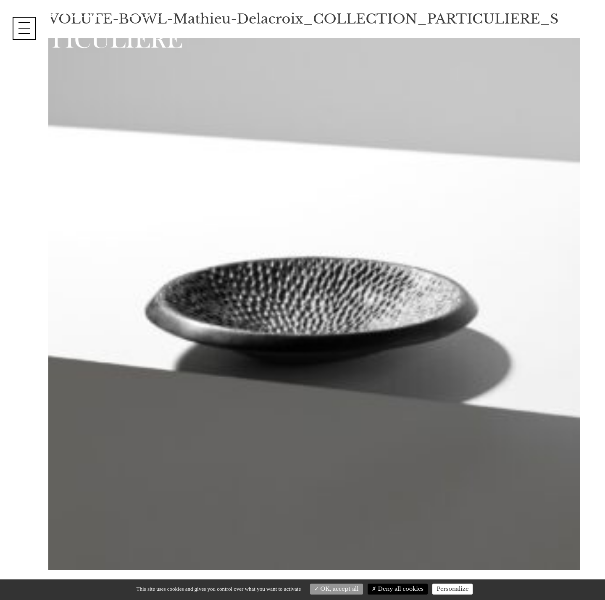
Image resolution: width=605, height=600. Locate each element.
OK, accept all (336, 588)
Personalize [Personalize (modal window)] (452, 588)
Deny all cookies (398, 588)
